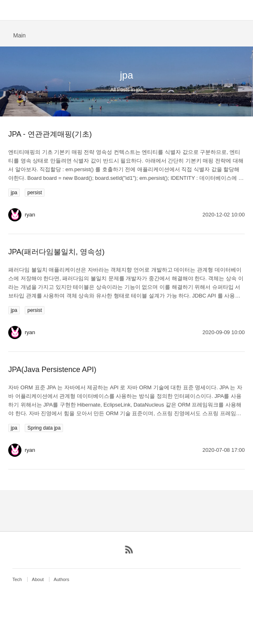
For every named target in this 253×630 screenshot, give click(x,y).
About (38, 579)
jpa (14, 192)
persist (34, 192)
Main (19, 35)
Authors (61, 579)
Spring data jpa (44, 428)
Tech (17, 579)
